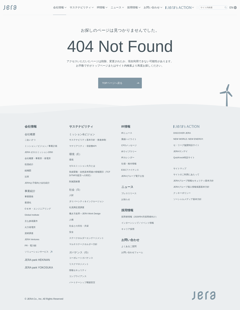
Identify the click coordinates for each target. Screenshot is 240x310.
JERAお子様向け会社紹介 (37, 183)
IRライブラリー (128, 151)
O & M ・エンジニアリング (38, 208)
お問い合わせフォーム (132, 252)
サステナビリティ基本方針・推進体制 (87, 140)
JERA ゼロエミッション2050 (39, 152)
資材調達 (29, 233)
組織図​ (28, 170)
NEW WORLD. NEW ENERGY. (188, 139)
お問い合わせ (152, 7)
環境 (71, 159)
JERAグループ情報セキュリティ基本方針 (193, 180)
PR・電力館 (30, 245)
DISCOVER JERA (182, 133)
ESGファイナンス (130, 170)
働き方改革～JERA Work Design (84, 213)
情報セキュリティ (77, 270)
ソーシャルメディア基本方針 (187, 199)
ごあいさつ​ (30, 140)
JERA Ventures (32, 239)
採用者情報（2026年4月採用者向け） (139, 216)
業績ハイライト (128, 139)
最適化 (28, 202)
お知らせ (125, 199)
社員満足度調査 (76, 207)
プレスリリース (128, 193)
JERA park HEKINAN (37, 259)
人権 (71, 219)
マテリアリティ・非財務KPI (82, 146)
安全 (71, 232)
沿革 (27, 176)
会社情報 (58, 7)
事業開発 (29, 196)
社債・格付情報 (128, 163)
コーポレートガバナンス (81, 258)
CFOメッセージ (129, 145)
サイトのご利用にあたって (186, 174)
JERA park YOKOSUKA (39, 267)
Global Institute (32, 215)
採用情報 (132, 7)
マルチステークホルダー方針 (83, 244)
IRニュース (126, 133)
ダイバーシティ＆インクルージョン (86, 201)
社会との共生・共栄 (79, 226)
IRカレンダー (127, 157)
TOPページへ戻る (112, 83)
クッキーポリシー (182, 193)
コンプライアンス (77, 276)
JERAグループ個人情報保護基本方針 (191, 187)
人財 (71, 195)
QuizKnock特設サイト (184, 157)
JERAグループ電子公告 (132, 176)
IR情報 (101, 7)
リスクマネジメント (79, 264)
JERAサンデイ (180, 151)
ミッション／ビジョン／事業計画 (41, 146)
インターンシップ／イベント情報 (137, 223)
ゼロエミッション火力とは (82, 166)
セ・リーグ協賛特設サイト (186, 145)
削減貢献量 (74, 181)
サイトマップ (179, 168)
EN (233, 7)
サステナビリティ (80, 7)
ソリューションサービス (36, 251)
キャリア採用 (127, 229)
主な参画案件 (31, 221)
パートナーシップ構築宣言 (82, 282)
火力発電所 (30, 227)
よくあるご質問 (128, 246)
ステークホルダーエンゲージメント (86, 238)
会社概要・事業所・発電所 (38, 158)
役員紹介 (29, 164)
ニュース (116, 7)
